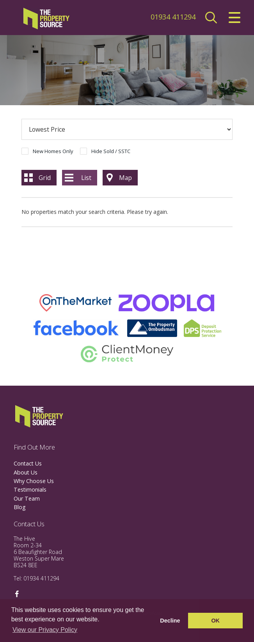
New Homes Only (53, 151)
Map (125, 177)
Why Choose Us (34, 481)
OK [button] (215, 620)
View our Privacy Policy (44, 629)
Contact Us (28, 463)
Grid (45, 177)
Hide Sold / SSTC (110, 151)
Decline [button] (170, 620)
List (86, 177)
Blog (20, 507)
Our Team (27, 498)
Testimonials (30, 489)
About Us (25, 472)
